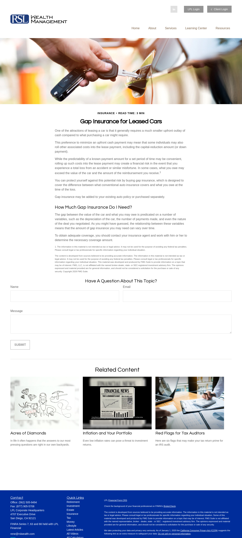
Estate (70, 509)
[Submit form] (20, 345)
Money (71, 521)
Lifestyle (71, 525)
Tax (69, 517)
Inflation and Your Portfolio (107, 433)
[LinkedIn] (174, 9)
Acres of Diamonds (28, 433)
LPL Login (194, 9)
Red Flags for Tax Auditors (180, 433)
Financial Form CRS (117, 500)
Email (126, 286)
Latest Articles (75, 529)
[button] (135, 28)
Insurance (72, 513)
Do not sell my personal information (174, 534)
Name (14, 286)
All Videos (72, 533)
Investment (73, 505)
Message (16, 311)
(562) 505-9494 (28, 502)
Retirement (73, 501)
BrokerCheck (170, 506)
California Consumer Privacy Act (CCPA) (199, 530)
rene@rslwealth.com (22, 533)
